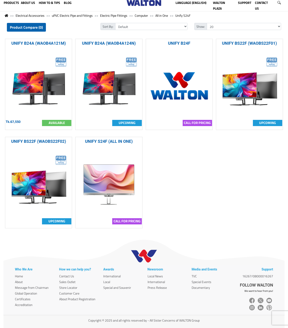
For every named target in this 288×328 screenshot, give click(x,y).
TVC (194, 276)
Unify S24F (182, 15)
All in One (161, 15)
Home (19, 276)
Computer (141, 15)
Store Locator (68, 287)
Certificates (23, 299)
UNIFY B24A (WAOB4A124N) (109, 43)
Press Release (157, 287)
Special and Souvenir (117, 287)
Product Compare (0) (26, 27)
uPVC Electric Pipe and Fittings (72, 15)
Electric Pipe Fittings (113, 15)
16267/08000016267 (257, 276)
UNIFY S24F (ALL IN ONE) (109, 141)
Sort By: (108, 26)
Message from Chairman (32, 287)
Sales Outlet (67, 281)
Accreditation (24, 304)
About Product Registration (77, 299)
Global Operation (26, 293)
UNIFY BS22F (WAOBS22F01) (249, 43)
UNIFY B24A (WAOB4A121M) (38, 43)
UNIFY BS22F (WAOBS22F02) (38, 141)
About (19, 281)
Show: (200, 26)
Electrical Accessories (30, 15)
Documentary (201, 287)
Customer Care (69, 293)
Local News (155, 276)
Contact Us (66, 276)
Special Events (201, 281)
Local (106, 281)
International (112, 276)
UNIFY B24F (179, 43)
